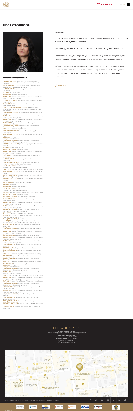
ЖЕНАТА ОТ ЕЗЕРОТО (9, 149)
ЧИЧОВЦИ (6, 221)
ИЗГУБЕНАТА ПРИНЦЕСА (10, 85)
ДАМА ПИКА (7, 213)
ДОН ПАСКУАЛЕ (8, 182)
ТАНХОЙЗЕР (7, 94)
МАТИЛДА (6, 147)
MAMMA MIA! (7, 97)
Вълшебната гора (9, 235)
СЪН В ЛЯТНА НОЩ (9, 104)
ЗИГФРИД (6, 192)
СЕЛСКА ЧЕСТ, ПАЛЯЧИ (10, 100)
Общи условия (9, 400)
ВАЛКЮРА (6, 128)
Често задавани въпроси (36, 400)
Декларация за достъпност (51, 400)
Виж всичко (62, 85)
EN (124, 4)
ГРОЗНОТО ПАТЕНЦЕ (9, 81)
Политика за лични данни (21, 400)
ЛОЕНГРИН (6, 92)
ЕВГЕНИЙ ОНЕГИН (9, 248)
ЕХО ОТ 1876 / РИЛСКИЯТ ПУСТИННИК (15, 107)
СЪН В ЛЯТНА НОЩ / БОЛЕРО (12, 162)
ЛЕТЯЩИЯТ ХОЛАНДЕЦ (10, 196)
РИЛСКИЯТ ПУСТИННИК (10, 112)
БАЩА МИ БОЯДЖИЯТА (10, 144)
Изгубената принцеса (10, 140)
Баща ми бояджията (10, 250)
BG (121, 4)
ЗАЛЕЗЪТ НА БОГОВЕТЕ (10, 131)
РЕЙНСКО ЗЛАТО (8, 89)
